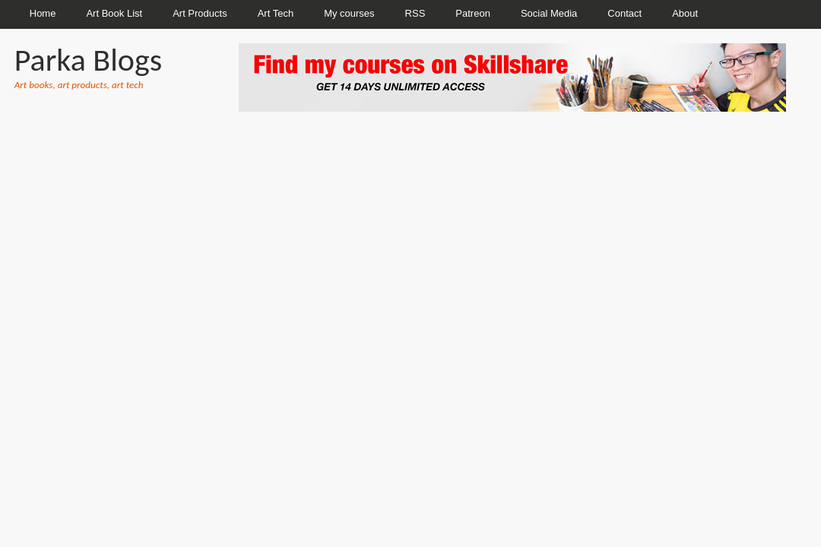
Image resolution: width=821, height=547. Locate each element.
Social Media (549, 13)
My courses (349, 13)
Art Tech (275, 13)
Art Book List (114, 13)
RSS (415, 13)
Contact (624, 13)
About (685, 13)
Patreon (472, 13)
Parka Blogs (88, 59)
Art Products (200, 13)
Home (43, 13)
